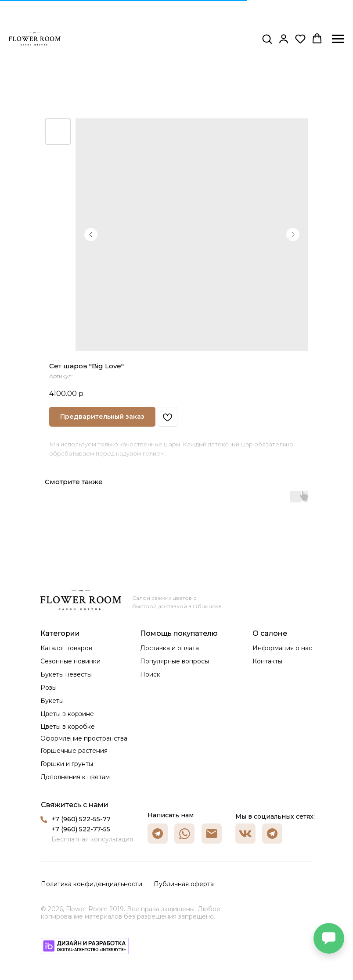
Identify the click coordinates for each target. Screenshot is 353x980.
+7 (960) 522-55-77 (81, 819)
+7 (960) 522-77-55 (80, 829)
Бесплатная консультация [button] (92, 839)
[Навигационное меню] (338, 39)
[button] (267, 38)
